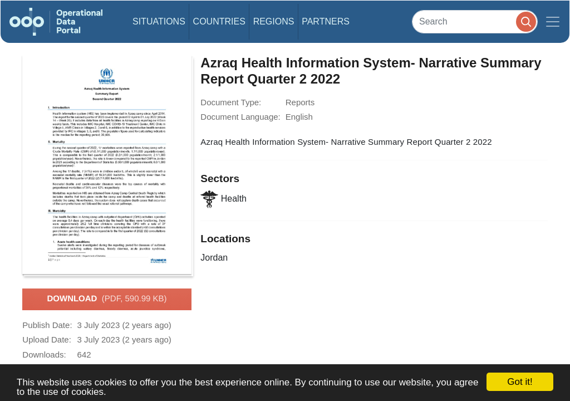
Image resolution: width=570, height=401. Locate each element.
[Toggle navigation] (553, 21)
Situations (158, 21)
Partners (326, 21)
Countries (219, 21)
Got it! (519, 381)
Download (106, 299)
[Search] (475, 21)
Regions (273, 21)
